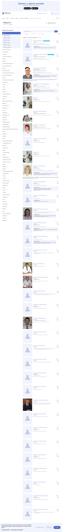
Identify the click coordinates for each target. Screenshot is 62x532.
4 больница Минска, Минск (38, 169)
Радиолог (4, 164)
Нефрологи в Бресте (6, 35)
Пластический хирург (6, 152)
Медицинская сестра (6, 124)
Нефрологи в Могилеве (7, 47)
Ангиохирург (5, 54)
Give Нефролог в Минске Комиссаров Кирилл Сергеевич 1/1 (57, 359)
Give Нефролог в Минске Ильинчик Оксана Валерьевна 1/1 (57, 195)
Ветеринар (4, 61)
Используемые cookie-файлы (17, 529)
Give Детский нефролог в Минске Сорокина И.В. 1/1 (57, 152)
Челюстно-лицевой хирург (7, 213)
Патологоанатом (5, 147)
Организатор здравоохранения (7, 140)
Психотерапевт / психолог (7, 159)
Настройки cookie (39, 527)
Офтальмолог (5, 145)
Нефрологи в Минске (6, 44)
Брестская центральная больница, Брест (40, 471)
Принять (57, 527)
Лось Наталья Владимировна (39, 181)
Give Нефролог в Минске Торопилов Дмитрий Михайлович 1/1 (57, 236)
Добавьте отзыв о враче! (42, 13)
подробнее (55, 47)
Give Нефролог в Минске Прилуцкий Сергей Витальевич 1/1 (57, 111)
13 (58, 42)
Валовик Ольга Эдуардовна (39, 165)
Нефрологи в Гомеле (6, 40)
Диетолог (4, 110)
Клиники (12, 18)
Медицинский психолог (6, 126)
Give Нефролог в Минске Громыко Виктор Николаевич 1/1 (57, 318)
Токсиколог (4, 192)
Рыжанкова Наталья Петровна (39, 413)
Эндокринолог (5, 215)
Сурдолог (4, 187)
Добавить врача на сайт (52, 23)
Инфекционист (5, 112)
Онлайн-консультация (24, 18)
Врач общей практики (6, 70)
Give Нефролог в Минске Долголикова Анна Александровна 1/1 (57, 209)
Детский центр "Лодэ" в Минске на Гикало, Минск (41, 44)
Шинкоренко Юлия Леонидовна (40, 54)
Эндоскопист (5, 218)
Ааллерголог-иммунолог (6, 49)
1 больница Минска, (37, 198)
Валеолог (4, 58)
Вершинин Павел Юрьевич (39, 291)
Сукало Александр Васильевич (39, 441)
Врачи (8, 18)
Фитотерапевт (5, 206)
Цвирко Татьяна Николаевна (39, 482)
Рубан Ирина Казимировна (39, 125)
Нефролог (4, 33)
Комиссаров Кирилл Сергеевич (40, 359)
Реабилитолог (5, 166)
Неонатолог (4, 136)
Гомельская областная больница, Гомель (40, 185)
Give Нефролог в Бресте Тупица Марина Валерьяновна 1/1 (57, 468)
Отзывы (16, 18)
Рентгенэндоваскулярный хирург (8, 171)
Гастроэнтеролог (5, 82)
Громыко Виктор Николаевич (39, 318)
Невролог (4, 131)
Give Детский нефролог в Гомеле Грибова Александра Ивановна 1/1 (57, 304)
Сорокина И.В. (36, 152)
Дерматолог (4, 103)
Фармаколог (4, 201)
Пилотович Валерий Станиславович (41, 400)
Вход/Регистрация (55, 13)
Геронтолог (4, 91)
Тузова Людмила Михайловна (39, 454)
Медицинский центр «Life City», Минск (40, 71)
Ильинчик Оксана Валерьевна (39, 195)
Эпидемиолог (5, 220)
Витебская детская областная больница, (40, 226)
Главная (3, 18)
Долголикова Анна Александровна (40, 209)
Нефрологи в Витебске (7, 37)
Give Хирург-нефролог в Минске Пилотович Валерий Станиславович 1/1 (57, 400)
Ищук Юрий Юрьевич (38, 40)
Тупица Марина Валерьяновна (39, 468)
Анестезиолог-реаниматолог (7, 56)
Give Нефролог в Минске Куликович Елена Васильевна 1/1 (57, 386)
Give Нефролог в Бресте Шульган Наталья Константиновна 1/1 (57, 509)
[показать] (35, 80)
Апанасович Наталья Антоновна (40, 250)
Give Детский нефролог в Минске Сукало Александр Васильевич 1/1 (57, 441)
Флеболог (4, 208)
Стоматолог (4, 178)
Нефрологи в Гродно (6, 42)
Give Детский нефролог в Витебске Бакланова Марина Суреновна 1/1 (57, 222)
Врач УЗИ (4, 77)
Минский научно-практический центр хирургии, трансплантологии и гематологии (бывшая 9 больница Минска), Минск (45, 212)
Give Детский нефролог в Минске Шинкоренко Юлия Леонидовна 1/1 (57, 54)
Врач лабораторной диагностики (8, 63)
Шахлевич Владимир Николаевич (40, 495)
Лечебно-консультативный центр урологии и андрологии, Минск (44, 170)
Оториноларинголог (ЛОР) (7, 143)
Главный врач (5, 96)
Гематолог (4, 84)
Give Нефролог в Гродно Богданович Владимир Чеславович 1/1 (57, 277)
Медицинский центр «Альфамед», (39, 142)
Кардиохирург (5, 117)
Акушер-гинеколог (5, 51)
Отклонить (49, 527)
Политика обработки (5, 529)
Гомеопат (4, 98)
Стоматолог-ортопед (6, 180)
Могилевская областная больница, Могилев (41, 334)
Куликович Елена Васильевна (39, 386)
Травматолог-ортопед (6, 194)
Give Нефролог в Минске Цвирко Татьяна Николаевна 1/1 (57, 482)
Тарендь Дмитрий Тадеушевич (39, 68)
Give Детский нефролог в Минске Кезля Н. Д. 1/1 (57, 97)
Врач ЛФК (4, 68)
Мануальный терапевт (6, 122)
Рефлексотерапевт (6, 173)
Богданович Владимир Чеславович (40, 277)
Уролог (4, 199)
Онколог (4, 138)
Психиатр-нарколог (6, 157)
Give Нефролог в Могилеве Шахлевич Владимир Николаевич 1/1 (57, 495)
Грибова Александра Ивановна (40, 304)
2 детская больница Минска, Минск (39, 43)
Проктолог (4, 154)
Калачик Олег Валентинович (39, 345)
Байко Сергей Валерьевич (38, 263)
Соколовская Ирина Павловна (39, 138)
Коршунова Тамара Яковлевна (39, 372)
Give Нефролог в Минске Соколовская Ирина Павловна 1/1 (57, 138)
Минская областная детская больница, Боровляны (42, 87)
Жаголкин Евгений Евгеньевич (39, 331)
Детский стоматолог (6, 105)
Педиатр (4, 150)
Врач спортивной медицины (7, 75)
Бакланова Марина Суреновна (39, 222)
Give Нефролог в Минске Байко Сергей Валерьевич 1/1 (57, 263)
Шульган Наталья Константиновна (40, 509)
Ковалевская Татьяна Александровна (41, 84)
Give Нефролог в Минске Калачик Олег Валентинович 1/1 (57, 345)
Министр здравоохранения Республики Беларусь (10, 129)
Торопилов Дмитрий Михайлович (40, 236)
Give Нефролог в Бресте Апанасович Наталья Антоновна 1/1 (57, 250)
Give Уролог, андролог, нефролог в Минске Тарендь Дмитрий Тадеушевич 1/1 (57, 68)
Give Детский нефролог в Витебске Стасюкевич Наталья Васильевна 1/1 (57, 427)
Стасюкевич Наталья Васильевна (40, 427)
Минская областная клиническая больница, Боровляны (42, 72)
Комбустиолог (5, 119)
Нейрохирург (5, 133)
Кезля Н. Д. (35, 97)
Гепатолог (4, 89)
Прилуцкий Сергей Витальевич (40, 111)
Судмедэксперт (5, 185)
